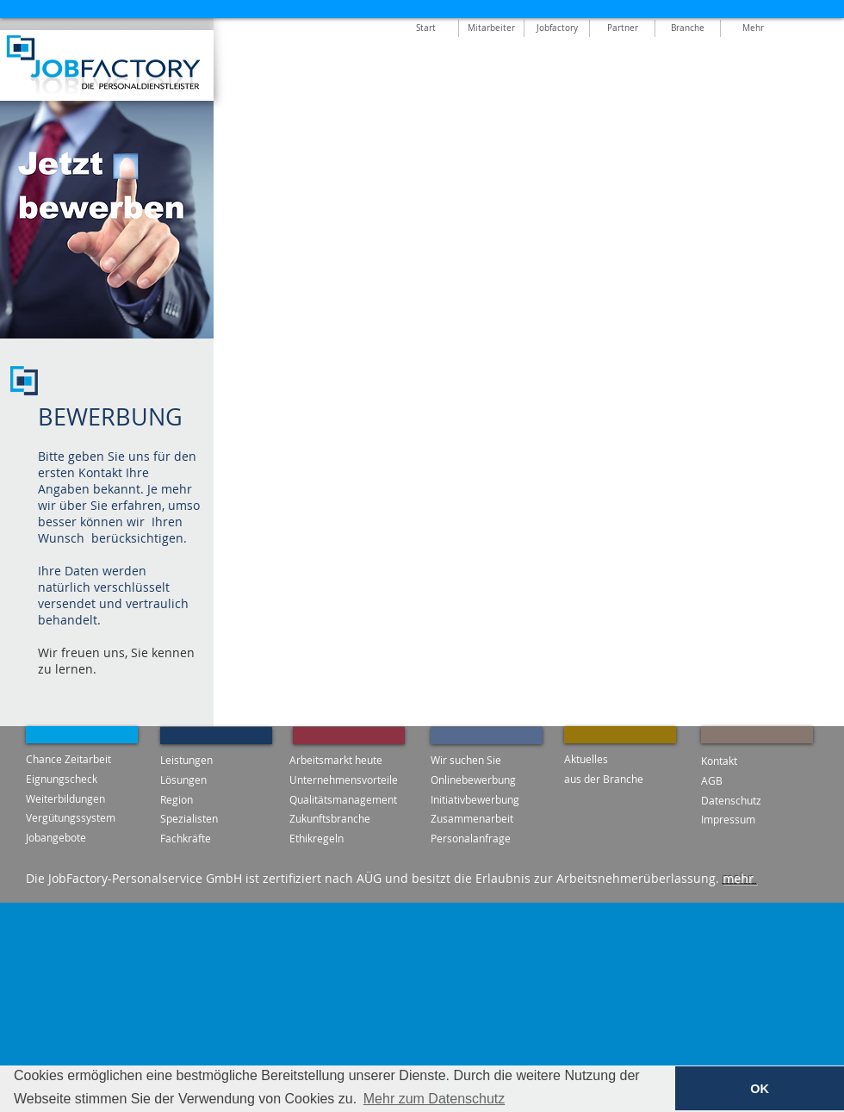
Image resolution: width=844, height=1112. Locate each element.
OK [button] (759, 1089)
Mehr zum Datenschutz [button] (434, 1098)
